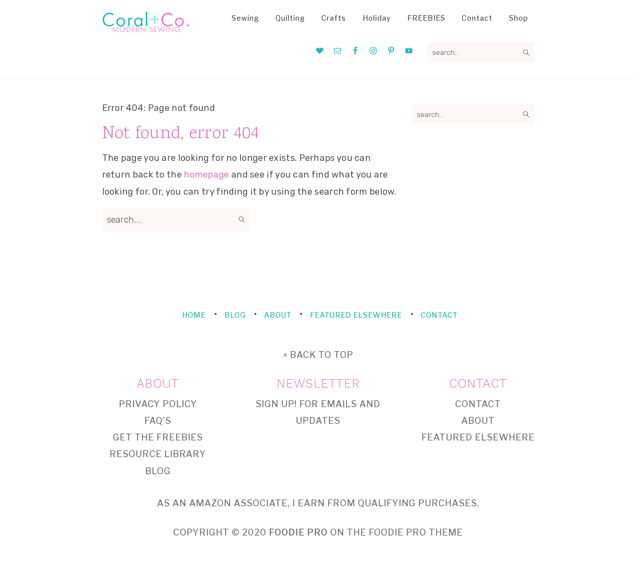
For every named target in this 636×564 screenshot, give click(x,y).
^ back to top (318, 354)
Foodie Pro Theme (416, 532)
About (478, 420)
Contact (478, 404)
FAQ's (157, 420)
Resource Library (158, 454)
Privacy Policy (158, 404)
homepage (206, 174)
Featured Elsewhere (478, 437)
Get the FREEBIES (158, 437)
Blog (158, 471)
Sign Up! (276, 404)
